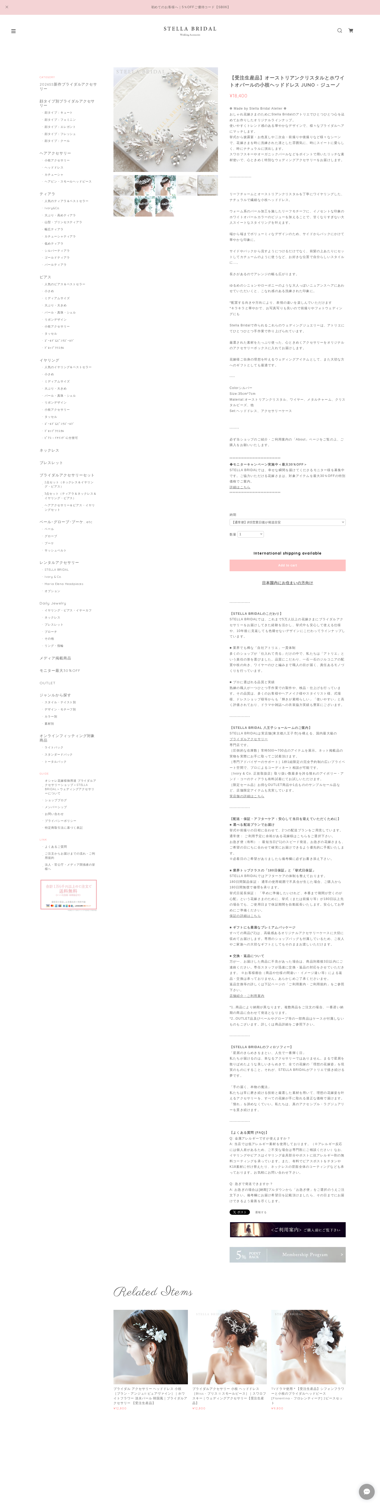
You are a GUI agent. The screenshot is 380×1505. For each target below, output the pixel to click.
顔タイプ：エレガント (60, 127)
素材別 (49, 723)
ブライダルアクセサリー (249, 739)
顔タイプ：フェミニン (60, 119)
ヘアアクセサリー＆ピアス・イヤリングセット (70, 507)
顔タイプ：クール (57, 141)
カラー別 (51, 716)
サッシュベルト (56, 550)
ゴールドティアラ (57, 257)
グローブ (51, 536)
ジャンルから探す (55, 695)
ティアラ (47, 194)
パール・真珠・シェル (60, 312)
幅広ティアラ (54, 229)
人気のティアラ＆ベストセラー (67, 201)
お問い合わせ (54, 814)
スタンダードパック (59, 754)
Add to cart (287, 565)
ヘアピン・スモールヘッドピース (68, 181)
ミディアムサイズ (57, 298)
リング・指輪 (54, 646)
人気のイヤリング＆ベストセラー (68, 367)
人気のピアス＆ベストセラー (65, 284)
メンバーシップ (56, 807)
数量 (233, 534)
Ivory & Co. (53, 577)
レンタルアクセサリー (59, 562)
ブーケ (49, 543)
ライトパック (54, 747)
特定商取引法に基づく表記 (64, 827)
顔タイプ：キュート (59, 112)
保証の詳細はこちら (245, 916)
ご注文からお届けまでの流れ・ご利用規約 (70, 856)
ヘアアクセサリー (55, 153)
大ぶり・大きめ (56, 305)
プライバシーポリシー (61, 821)
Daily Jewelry (53, 603)
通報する (261, 1212)
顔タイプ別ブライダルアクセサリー (67, 103)
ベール (49, 529)
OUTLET (48, 683)
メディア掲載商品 (55, 658)
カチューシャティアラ (60, 236)
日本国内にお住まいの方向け (287, 583)
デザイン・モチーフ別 (60, 709)
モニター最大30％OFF (60, 670)
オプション (52, 591)
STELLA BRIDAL (57, 569)
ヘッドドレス (54, 167)
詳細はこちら (240, 487)
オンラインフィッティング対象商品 (67, 738)
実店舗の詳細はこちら (247, 796)
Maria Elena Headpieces (64, 584)
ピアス (45, 277)
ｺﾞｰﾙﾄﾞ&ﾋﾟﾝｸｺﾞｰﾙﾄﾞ (60, 341)
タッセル (51, 333)
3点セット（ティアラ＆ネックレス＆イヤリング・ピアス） (71, 496)
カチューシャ (54, 174)
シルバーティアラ (57, 250)
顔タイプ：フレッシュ (60, 134)
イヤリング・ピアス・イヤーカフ (68, 610)
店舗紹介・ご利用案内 (247, 996)
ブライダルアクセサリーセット (67, 475)
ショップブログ (56, 800)
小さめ (49, 291)
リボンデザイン (56, 319)
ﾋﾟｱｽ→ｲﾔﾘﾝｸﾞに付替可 (61, 438)
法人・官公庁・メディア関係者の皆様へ (70, 867)
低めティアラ (54, 243)
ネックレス (49, 450)
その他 (49, 638)
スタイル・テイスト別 (60, 702)
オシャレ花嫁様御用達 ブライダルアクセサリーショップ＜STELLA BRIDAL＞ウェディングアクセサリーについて (70, 787)
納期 (233, 515)
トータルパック (56, 761)
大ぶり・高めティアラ (60, 215)
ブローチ (51, 632)
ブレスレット (51, 463)
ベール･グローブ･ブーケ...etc (66, 522)
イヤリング (49, 360)
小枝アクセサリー (57, 160)
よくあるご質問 (56, 846)
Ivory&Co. (52, 208)
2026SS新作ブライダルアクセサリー (68, 86)
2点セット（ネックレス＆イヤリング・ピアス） (69, 484)
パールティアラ (56, 264)
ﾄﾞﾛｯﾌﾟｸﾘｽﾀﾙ (54, 348)
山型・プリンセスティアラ (64, 222)
